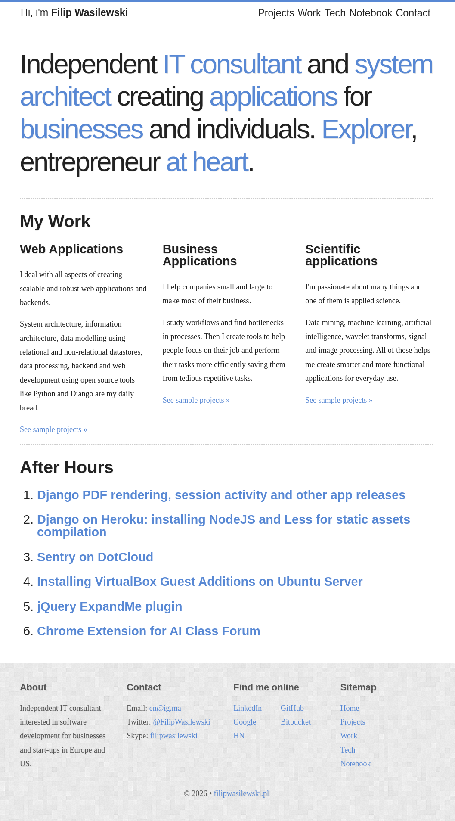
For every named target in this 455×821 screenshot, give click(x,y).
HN (239, 735)
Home (349, 708)
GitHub (292, 708)
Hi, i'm (74, 12)
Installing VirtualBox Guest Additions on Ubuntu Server (200, 581)
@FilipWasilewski (181, 722)
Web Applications (71, 249)
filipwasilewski (174, 735)
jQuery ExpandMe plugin (110, 606)
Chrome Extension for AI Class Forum (148, 631)
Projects (276, 13)
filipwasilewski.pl (241, 793)
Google (244, 722)
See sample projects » (53, 429)
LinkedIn (247, 708)
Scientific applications (341, 255)
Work (309, 13)
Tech (335, 13)
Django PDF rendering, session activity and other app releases (221, 495)
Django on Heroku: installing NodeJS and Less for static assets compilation (223, 526)
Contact (413, 13)
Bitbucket (296, 722)
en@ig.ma (165, 708)
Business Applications (200, 255)
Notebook (370, 13)
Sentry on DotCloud (95, 557)
